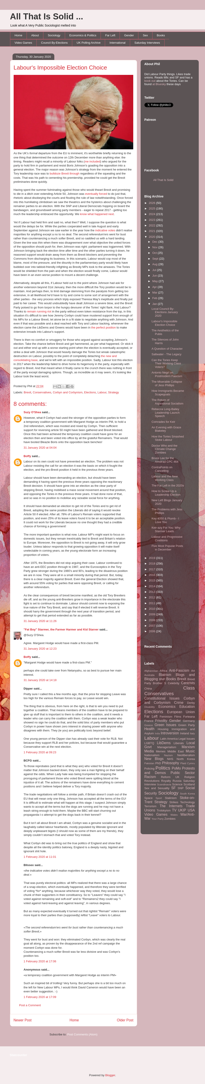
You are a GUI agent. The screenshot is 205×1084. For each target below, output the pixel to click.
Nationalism (152, 755)
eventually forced (96, 193)
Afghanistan (151, 670)
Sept (155, 258)
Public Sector (183, 773)
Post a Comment (30, 1005)
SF (173, 788)
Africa (163, 670)
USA (191, 810)
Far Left (110, 35)
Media (149, 751)
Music (190, 751)
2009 (152, 614)
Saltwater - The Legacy (166, 354)
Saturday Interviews (147, 42)
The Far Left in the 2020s (168, 485)
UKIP (182, 810)
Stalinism (171, 798)
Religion (189, 777)
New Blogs (154, 759)
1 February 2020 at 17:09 (40, 997)
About (35, 35)
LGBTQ (149, 743)
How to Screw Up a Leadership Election (166, 492)
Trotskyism (164, 810)
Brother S (159, 683)
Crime (179, 702)
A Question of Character (167, 348)
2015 (152, 580)
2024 (152, 214)
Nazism (168, 755)
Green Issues (165, 725)
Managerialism (166, 747)
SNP (181, 788)
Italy (192, 733)
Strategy (113, 392)
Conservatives (42, 392)
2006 (152, 631)
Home (18, 35)
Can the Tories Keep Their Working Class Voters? (166, 363)
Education (187, 706)
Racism (150, 777)
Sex (145, 35)
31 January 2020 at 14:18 (40, 680)
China (148, 688)
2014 (152, 586)
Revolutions (152, 780)
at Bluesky (159, 84)
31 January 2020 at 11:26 (40, 621)
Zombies (169, 818)
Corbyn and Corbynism (67, 392)
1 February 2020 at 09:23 (40, 752)
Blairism (165, 675)
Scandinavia (164, 784)
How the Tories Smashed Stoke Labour (168, 438)
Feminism (166, 716)
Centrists (188, 683)
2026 (152, 203)
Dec (155, 241)
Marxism (188, 747)
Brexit (27, 392)
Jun (155, 275)
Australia (149, 674)
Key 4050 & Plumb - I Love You (165, 520)
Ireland (184, 733)
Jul (154, 270)
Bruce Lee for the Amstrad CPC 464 (165, 459)
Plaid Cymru (187, 763)
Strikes (173, 802)
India (157, 733)
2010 (152, 608)
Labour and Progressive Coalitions (167, 538)
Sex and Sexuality (157, 788)
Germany (189, 721)
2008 (152, 620)
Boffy (27, 456)
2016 (152, 575)
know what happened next (97, 214)
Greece (148, 725)
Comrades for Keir (163, 421)
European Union (181, 712)
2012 (152, 597)
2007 (152, 625)
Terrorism (150, 806)
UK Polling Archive (89, 42)
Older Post (125, 1020)
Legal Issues (186, 738)
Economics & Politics (82, 35)
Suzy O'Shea (32, 412)
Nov (155, 247)
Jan (155, 304)
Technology (187, 802)
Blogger (110, 1075)
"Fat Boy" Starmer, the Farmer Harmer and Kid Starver (61, 629)
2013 (152, 591)
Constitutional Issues (162, 698)
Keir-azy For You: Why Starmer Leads (166, 529)
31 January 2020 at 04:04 (40, 447)
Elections (90, 392)
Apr (155, 287)
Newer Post (23, 1020)
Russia (177, 780)
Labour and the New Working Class (165, 478)
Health (149, 729)
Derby (191, 702)
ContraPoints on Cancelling (162, 469)
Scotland (189, 784)
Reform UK (170, 777)
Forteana (189, 716)
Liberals (178, 743)
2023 (152, 220)
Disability (149, 706)
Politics (163, 767)
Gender (129, 35)
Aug (155, 264)
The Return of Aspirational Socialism (167, 401)
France (148, 721)
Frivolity (161, 721)
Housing (163, 729)
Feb (155, 298)
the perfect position (103, 327)
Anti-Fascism (179, 670)
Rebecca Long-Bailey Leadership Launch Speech (166, 412)
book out (150, 80)
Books (161, 35)
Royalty (166, 780)
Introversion (170, 733)
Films (177, 716)
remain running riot (39, 311)
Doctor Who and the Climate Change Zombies (165, 449)
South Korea (187, 793)
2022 (152, 225)
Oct (155, 253)
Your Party (158, 818)
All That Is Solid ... (46, 16)
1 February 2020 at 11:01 (40, 856)
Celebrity (173, 683)
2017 (152, 569)
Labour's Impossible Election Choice (60, 67)
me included (92, 161)
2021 (152, 231)
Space (148, 798)
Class (189, 687)
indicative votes (105, 230)
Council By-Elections (54, 42)
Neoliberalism (186, 755)
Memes (160, 751)
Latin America (169, 738)
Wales (174, 814)
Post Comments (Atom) (82, 1034)
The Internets (171, 806)
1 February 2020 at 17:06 (40, 961)
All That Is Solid (163, 180)
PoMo (176, 768)
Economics (167, 706)
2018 (152, 563)
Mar (155, 292)
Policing (149, 768)
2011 (152, 603)
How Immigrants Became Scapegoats (168, 392)
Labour (101, 392)
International (118, 42)
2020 (152, 236)
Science (177, 784)
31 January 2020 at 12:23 (40, 648)
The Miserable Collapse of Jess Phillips (167, 383)
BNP (162, 679)
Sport (159, 798)
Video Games (23, 42)
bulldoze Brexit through (64, 173)
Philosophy (170, 763)
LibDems (164, 743)
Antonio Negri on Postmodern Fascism (167, 374)
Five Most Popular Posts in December (167, 547)
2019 (152, 558)
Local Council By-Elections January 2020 (165, 312)
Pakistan (149, 763)
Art (193, 670)
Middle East (175, 751)
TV (174, 810)
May (155, 281)
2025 (152, 208)
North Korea (186, 759)
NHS (170, 759)
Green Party (186, 725)
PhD (158, 763)
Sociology (54, 35)
